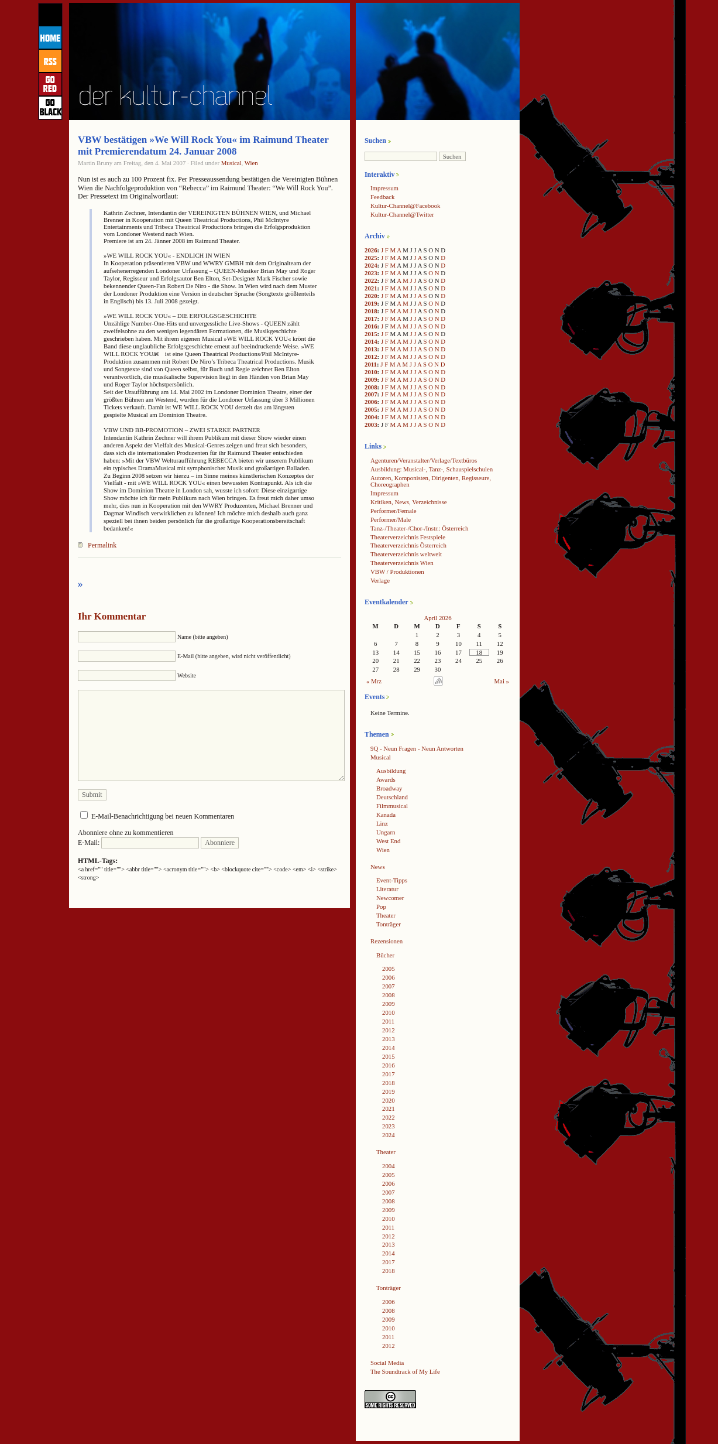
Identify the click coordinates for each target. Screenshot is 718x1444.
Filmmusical (392, 805)
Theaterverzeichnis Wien (402, 562)
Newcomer (390, 897)
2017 (371, 318)
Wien (251, 162)
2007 (371, 394)
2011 (371, 364)
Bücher (385, 955)
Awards (386, 779)
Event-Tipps (391, 880)
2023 (371, 272)
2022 (371, 280)
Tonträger (388, 924)
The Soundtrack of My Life (405, 1371)
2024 (371, 265)
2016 (371, 326)
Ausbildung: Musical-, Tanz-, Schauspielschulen (431, 469)
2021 (371, 288)
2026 (371, 250)
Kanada (386, 814)
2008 (371, 387)
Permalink (102, 545)
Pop (381, 906)
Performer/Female (393, 510)
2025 (371, 257)
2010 (371, 371)
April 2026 (437, 617)
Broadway (389, 788)
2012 (371, 356)
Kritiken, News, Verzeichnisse (408, 501)
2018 (371, 310)
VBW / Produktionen (397, 571)
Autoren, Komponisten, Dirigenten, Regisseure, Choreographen (430, 481)
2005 (371, 409)
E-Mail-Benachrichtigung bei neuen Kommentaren (162, 816)
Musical (231, 162)
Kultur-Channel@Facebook (405, 205)
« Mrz (374, 681)
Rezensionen (386, 941)
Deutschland (392, 796)
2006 (371, 401)
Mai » (502, 681)
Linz (382, 823)
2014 (371, 341)
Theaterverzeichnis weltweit (406, 553)
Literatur (387, 888)
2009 (371, 379)
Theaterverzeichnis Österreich (408, 545)
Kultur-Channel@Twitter (402, 214)
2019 (371, 303)
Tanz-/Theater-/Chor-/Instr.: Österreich (419, 528)
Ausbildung (391, 770)
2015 (371, 333)
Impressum (384, 187)
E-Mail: (138, 843)
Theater (386, 915)
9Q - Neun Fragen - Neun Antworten (416, 748)
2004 (371, 416)
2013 (371, 349)
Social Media (387, 1362)
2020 (371, 295)
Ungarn (385, 832)
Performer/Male (390, 519)
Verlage (380, 580)
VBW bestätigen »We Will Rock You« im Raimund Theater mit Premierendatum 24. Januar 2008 (203, 145)
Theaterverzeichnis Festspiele (407, 536)
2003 (371, 424)
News (377, 866)
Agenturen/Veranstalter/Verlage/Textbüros (423, 460)
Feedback (382, 196)
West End (388, 840)
